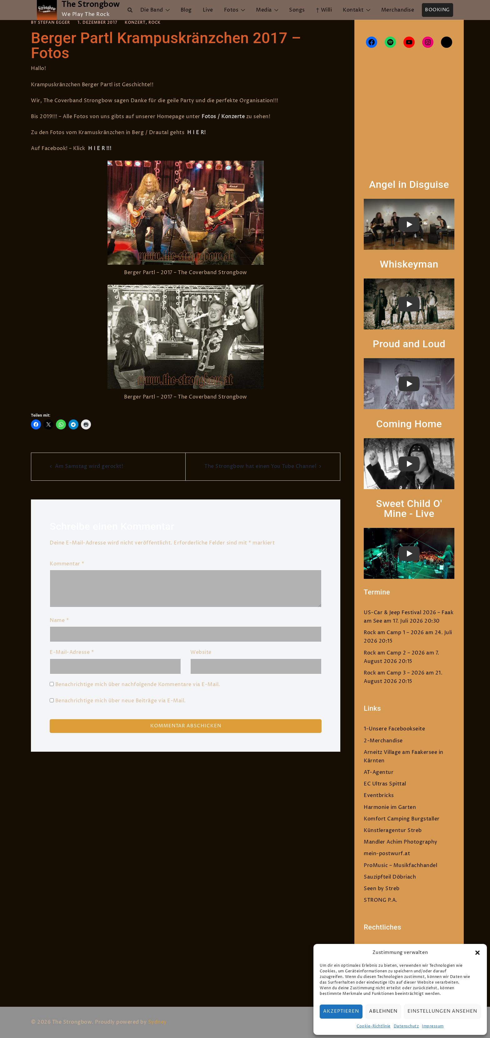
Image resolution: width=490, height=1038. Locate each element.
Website (201, 652)
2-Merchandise (383, 740)
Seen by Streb (382, 888)
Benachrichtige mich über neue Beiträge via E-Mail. (120, 700)
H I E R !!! (100, 148)
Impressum (433, 1026)
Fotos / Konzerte (223, 116)
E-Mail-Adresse (72, 652)
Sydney (157, 1022)
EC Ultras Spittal (385, 783)
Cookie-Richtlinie (374, 1026)
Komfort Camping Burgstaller (402, 818)
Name (59, 620)
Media (264, 10)
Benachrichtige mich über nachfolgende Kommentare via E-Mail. (137, 684)
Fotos (231, 10)
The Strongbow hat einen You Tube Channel (260, 466)
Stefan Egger (54, 22)
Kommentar (67, 563)
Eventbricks (379, 795)
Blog (186, 10)
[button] (477, 953)
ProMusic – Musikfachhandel (400, 865)
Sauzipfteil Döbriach (390, 877)
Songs (297, 10)
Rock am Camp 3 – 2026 (394, 672)
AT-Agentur (378, 772)
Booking (437, 10)
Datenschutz (406, 1026)
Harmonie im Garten (390, 807)
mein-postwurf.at (387, 853)
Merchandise (397, 10)
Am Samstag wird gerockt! (89, 466)
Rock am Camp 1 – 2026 (394, 632)
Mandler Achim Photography (401, 842)
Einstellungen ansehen (442, 1011)
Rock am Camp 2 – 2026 (394, 652)
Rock (154, 22)
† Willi (324, 10)
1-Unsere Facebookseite (394, 728)
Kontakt (353, 10)
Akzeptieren (341, 1011)
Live (208, 10)
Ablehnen (383, 1011)
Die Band (151, 10)
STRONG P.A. (381, 900)
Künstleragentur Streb (393, 830)
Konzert (135, 22)
